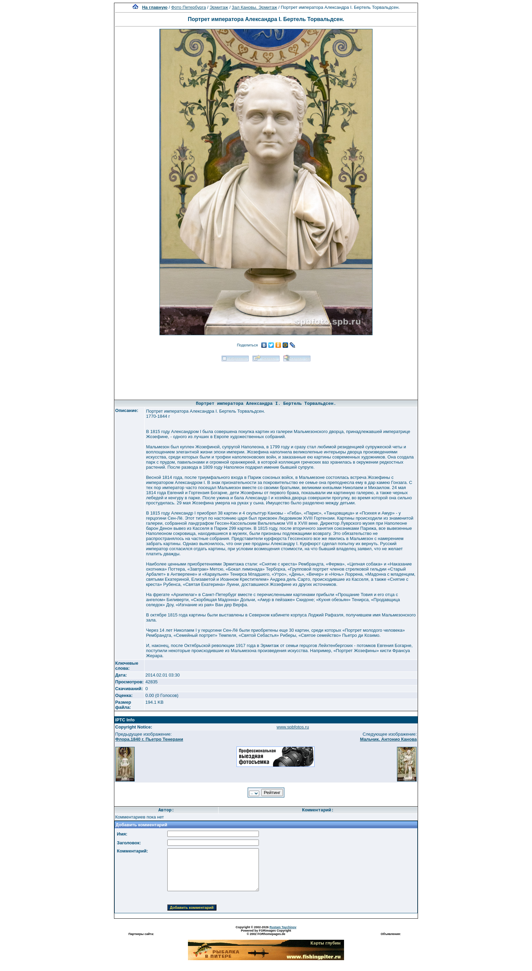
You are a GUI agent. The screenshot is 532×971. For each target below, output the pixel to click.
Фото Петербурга (188, 7)
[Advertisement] (266, 378)
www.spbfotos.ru (293, 727)
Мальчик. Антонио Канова (388, 739)
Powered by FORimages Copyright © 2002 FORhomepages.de (266, 932)
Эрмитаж (219, 7)
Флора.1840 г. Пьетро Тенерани (149, 739)
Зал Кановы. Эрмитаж (254, 7)
